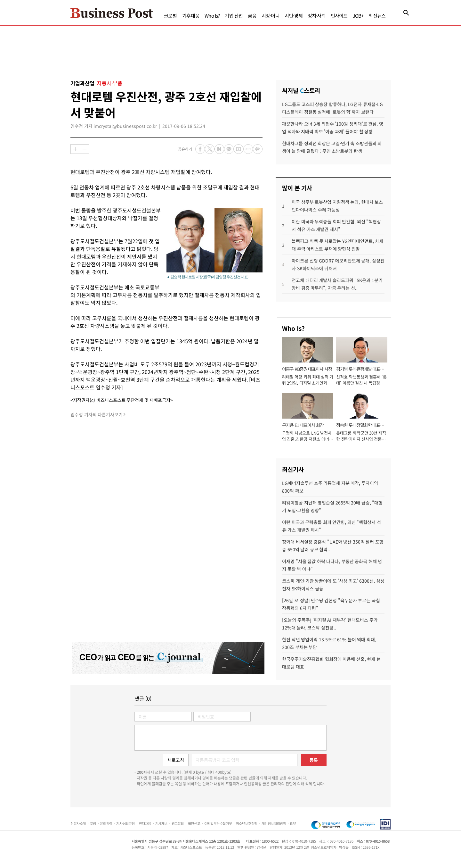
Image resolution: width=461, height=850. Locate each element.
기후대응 (191, 15)
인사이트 (339, 15)
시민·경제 (294, 15)
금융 (252, 15)
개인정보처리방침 (274, 823)
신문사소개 (78, 823)
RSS (293, 823)
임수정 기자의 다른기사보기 (96, 414)
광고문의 (178, 823)
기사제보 (161, 823)
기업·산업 (234, 15)
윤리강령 (106, 823)
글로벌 (170, 15)
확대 (75, 149)
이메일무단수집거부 (218, 823)
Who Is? (212, 15)
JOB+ (358, 15)
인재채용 (145, 823)
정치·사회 (317, 15)
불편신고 (194, 823)
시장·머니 (270, 15)
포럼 (93, 823)
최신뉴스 (376, 15)
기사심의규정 (125, 823)
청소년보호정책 (246, 823)
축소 (84, 149)
